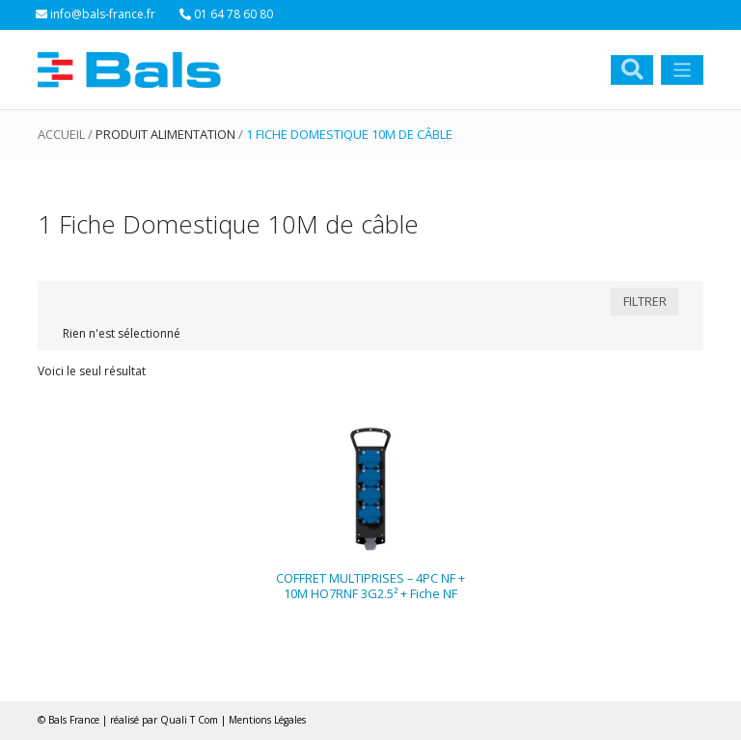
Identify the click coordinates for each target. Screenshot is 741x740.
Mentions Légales (267, 719)
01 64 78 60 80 (226, 14)
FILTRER (645, 301)
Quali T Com (189, 719)
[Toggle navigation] (682, 70)
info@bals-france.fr (95, 14)
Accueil (61, 134)
